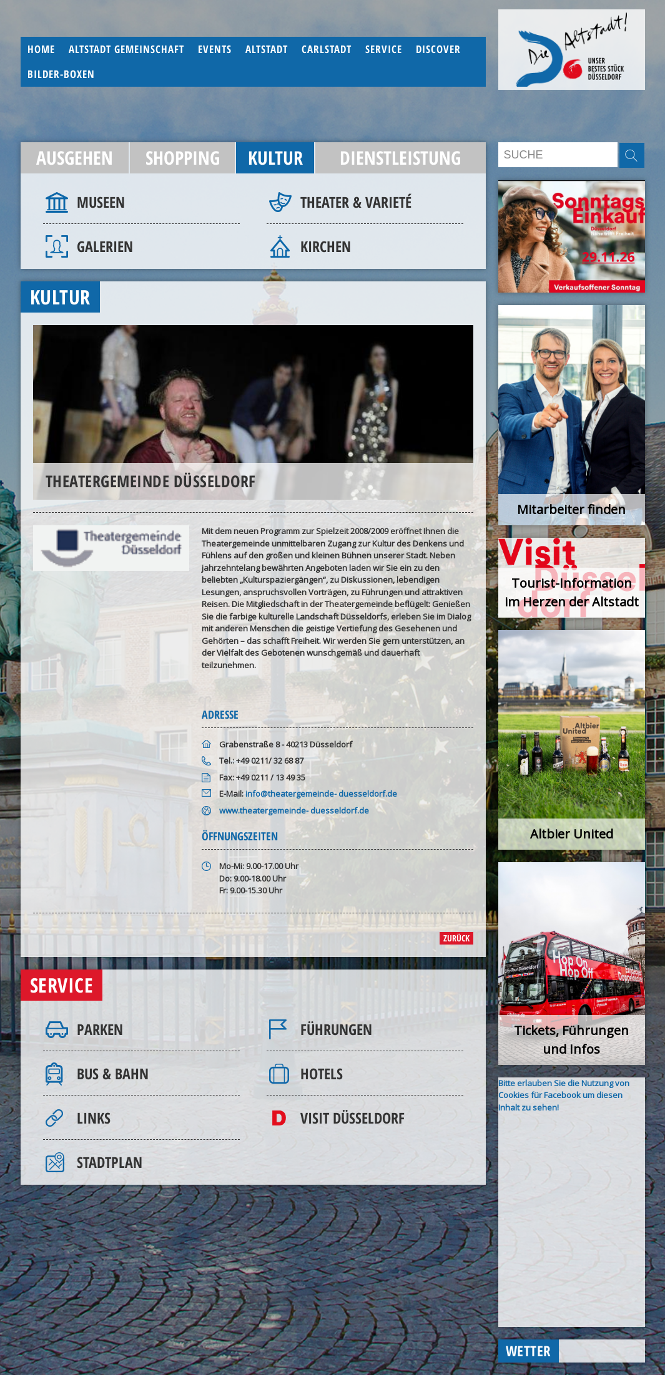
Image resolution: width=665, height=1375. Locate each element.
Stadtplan (109, 1162)
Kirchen (325, 246)
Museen (101, 202)
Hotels (321, 1073)
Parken (100, 1029)
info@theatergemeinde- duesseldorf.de (321, 793)
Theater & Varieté (355, 202)
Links (94, 1117)
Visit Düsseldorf (352, 1117)
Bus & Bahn (113, 1073)
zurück (456, 938)
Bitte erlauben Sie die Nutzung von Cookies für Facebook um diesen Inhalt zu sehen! (563, 1095)
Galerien (105, 246)
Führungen (336, 1029)
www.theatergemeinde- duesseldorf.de (294, 810)
